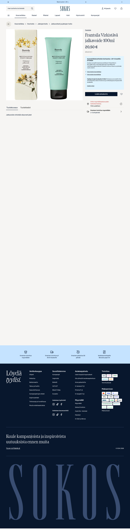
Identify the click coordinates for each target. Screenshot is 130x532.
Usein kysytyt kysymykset (83, 374)
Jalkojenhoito (43, 24)
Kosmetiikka (20, 15)
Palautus (32, 378)
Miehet (45, 15)
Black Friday (56, 390)
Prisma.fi (80, 390)
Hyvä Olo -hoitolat (81, 411)
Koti (68, 15)
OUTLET (55, 386)
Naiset (34, 15)
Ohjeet (31, 374)
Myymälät (78, 403)
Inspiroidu (55, 378)
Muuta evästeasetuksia (37, 405)
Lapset (57, 15)
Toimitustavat (106, 382)
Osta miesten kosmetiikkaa (94, 71)
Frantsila (88, 30)
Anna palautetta (80, 382)
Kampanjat (95, 15)
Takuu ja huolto (34, 386)
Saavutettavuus (34, 390)
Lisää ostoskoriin (101, 94)
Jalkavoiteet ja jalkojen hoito (61, 24)
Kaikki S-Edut (90, 85)
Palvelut (78, 415)
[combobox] (20, 8)
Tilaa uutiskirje (13, 448)
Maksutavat (106, 411)
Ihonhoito (30, 24)
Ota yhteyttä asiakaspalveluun (85, 378)
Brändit (54, 382)
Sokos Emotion (80, 407)
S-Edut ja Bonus (80, 419)
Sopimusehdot (34, 398)
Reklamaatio (33, 382)
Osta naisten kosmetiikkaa (94, 74)
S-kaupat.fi (80, 394)
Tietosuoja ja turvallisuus (37, 401)
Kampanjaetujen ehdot (37, 394)
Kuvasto (55, 394)
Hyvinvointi (80, 15)
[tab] (12, 107)
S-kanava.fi (80, 387)
